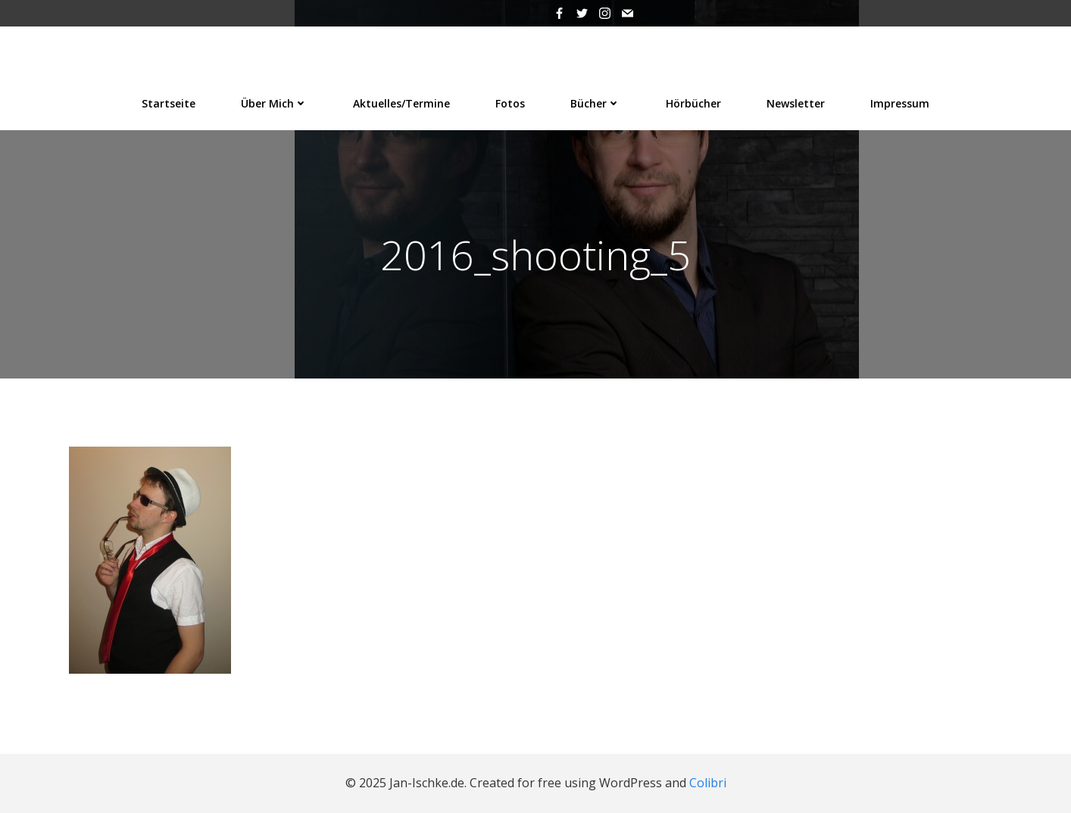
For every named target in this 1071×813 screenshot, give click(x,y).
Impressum (899, 103)
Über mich (274, 103)
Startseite (168, 103)
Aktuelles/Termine (401, 103)
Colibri (707, 782)
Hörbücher (693, 103)
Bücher (595, 103)
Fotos (510, 103)
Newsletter (796, 103)
